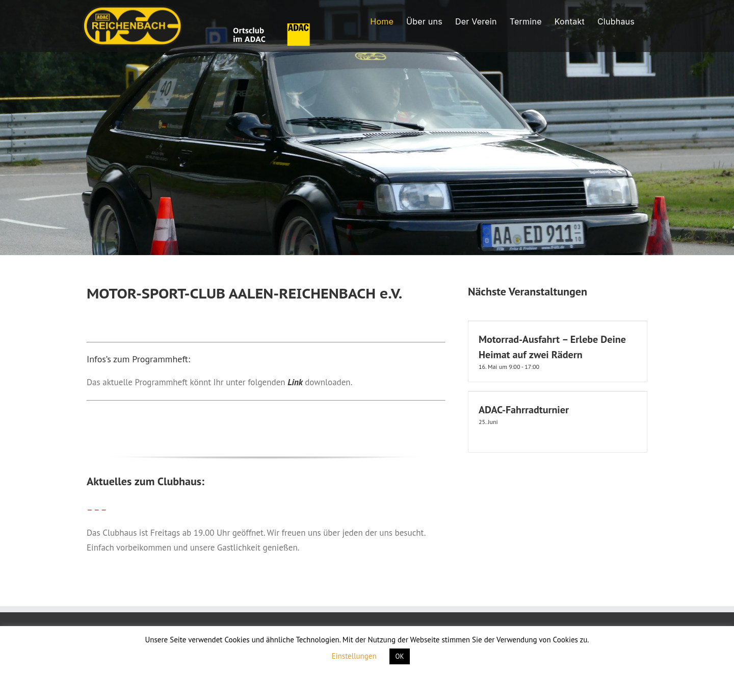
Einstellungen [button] (354, 656)
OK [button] (400, 656)
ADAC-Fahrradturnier (524, 409)
